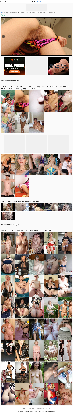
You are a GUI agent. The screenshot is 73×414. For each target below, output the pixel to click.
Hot (36, 1)
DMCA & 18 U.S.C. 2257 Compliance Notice (45, 411)
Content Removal (29, 411)
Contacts (20, 411)
